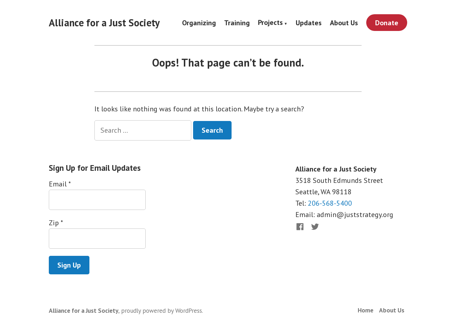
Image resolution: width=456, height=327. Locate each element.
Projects (270, 23)
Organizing (199, 22)
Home (365, 310)
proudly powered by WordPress (161, 310)
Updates (309, 22)
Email (60, 184)
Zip (56, 222)
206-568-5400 (330, 203)
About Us (344, 22)
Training (237, 22)
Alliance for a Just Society (104, 22)
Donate (386, 22)
